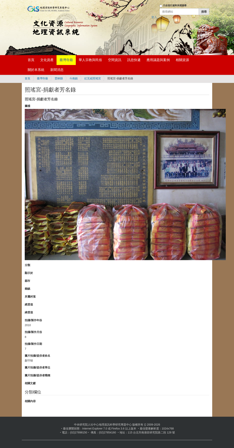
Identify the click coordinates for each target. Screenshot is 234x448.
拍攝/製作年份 (33, 320)
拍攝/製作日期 (33, 343)
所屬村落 (30, 296)
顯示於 (29, 273)
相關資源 (182, 60)
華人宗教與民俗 (90, 60)
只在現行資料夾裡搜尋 (174, 5)
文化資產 (47, 60)
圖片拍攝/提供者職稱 (37, 375)
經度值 (29, 304)
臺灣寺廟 (66, 60)
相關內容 (30, 401)
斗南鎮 (73, 78)
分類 (27, 265)
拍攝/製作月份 (33, 332)
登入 (154, 17)
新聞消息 (57, 70)
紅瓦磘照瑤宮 (92, 78)
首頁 (31, 60)
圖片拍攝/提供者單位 (37, 367)
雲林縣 (59, 78)
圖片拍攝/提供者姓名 (37, 355)
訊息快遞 (134, 60)
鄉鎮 (27, 288)
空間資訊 (114, 60)
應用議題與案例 (158, 60)
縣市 (27, 280)
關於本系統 (36, 70)
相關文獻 (30, 383)
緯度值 (29, 312)
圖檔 (27, 106)
